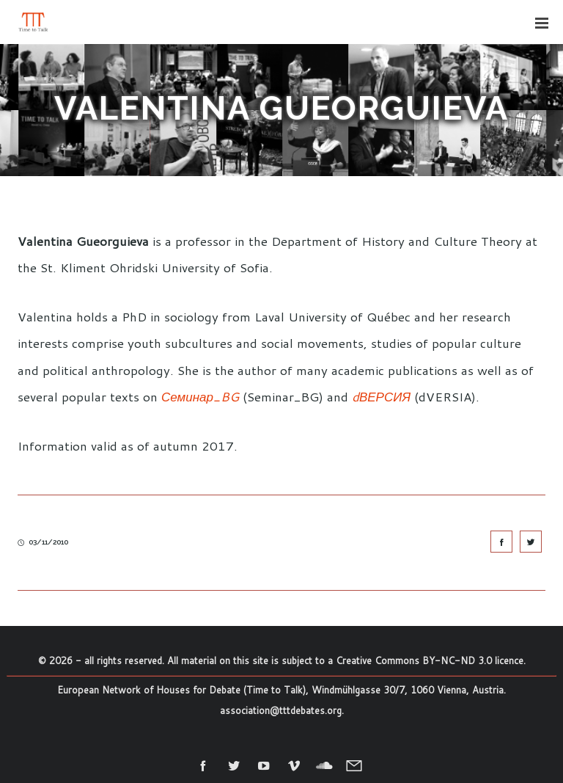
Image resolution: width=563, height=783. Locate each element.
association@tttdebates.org (281, 710)
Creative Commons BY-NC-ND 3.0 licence (429, 660)
